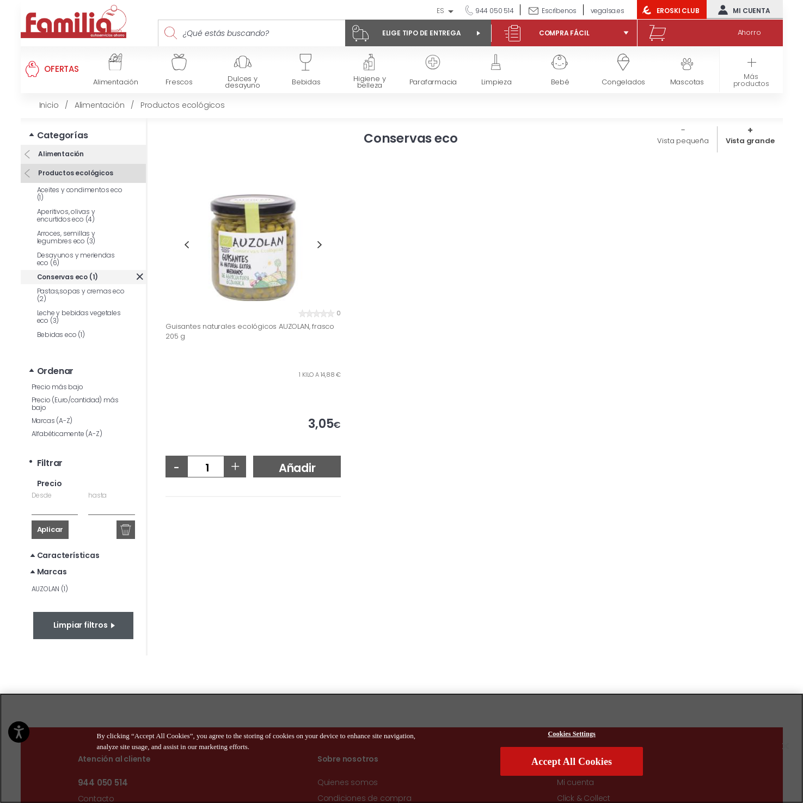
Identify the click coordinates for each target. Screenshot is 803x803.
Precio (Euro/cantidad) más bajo (75, 403)
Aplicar (50, 529)
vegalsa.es (607, 10)
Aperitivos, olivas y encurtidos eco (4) (66, 215)
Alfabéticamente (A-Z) (67, 433)
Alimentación (60, 153)
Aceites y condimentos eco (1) (79, 193)
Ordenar (55, 371)
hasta (97, 495)
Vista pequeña (682, 141)
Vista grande (750, 141)
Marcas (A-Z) (52, 420)
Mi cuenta (741, 10)
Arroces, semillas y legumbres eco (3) (66, 237)
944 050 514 (494, 10)
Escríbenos (559, 10)
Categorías (62, 135)
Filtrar (50, 463)
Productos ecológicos (75, 172)
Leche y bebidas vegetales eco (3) (79, 316)
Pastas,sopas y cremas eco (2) (81, 294)
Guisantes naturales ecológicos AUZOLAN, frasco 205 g (249, 331)
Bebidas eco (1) (61, 334)
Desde (42, 495)
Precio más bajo (57, 386)
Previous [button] (186, 245)
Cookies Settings (572, 784)
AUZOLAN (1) (50, 588)
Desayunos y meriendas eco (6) (76, 258)
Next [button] (320, 245)
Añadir (297, 468)
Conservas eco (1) (68, 276)
